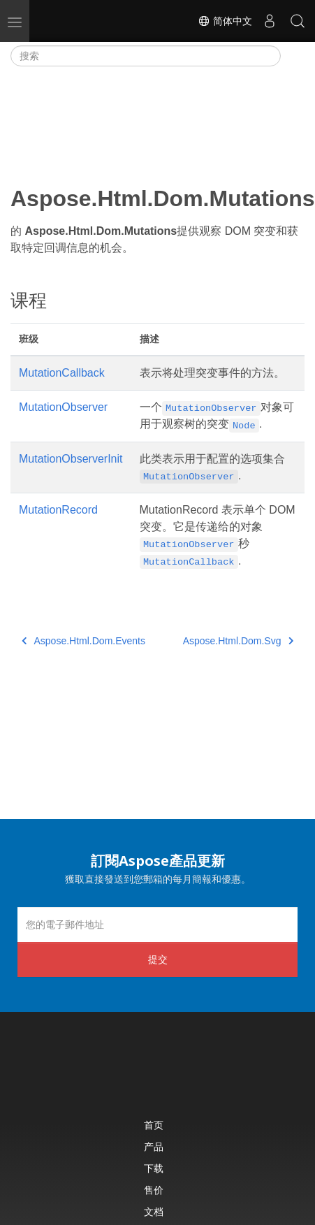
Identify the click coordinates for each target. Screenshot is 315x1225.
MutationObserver (63, 407)
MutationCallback (62, 373)
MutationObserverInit (71, 459)
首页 (153, 1124)
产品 (153, 1146)
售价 (153, 1189)
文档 (153, 1211)
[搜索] (145, 55)
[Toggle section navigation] (292, 56)
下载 (153, 1168)
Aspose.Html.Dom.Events (83, 640)
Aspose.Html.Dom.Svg (238, 640)
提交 (158, 959)
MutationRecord (58, 510)
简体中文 (225, 21)
